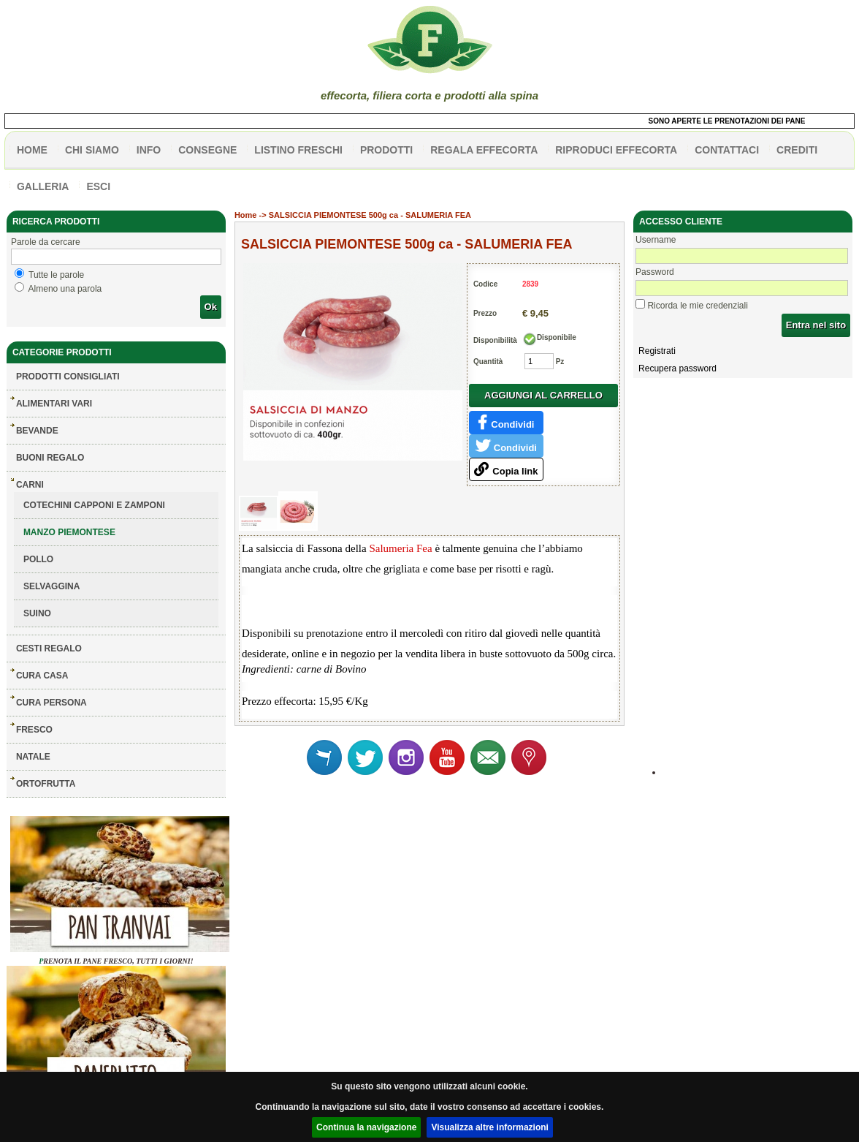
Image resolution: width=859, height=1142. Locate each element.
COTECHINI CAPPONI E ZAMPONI (94, 505)
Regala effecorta (484, 150)
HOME (32, 150)
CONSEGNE (207, 150)
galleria (43, 186)
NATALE (33, 757)
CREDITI (796, 150)
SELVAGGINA (51, 586)
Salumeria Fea (400, 548)
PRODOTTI (386, 150)
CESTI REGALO (49, 648)
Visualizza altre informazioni (490, 1127)
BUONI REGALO (50, 458)
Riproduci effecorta (616, 150)
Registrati (657, 351)
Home (245, 215)
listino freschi (298, 150)
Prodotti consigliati (68, 376)
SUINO (37, 613)
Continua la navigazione (366, 1127)
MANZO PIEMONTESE (69, 532)
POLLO (38, 559)
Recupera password (677, 368)
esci (98, 186)
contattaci (727, 150)
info (149, 150)
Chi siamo (92, 150)
